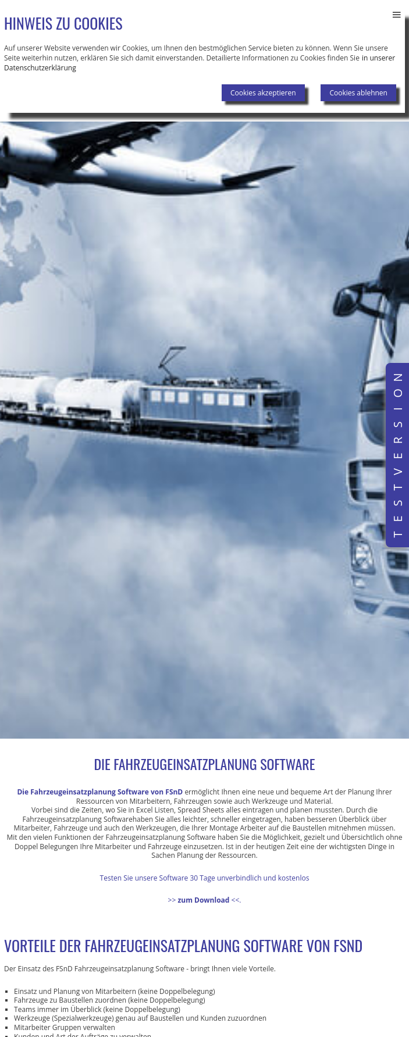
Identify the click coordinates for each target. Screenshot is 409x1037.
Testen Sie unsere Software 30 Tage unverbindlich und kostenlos (205, 878)
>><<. (204, 900)
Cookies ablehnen (358, 93)
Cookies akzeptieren (263, 93)
